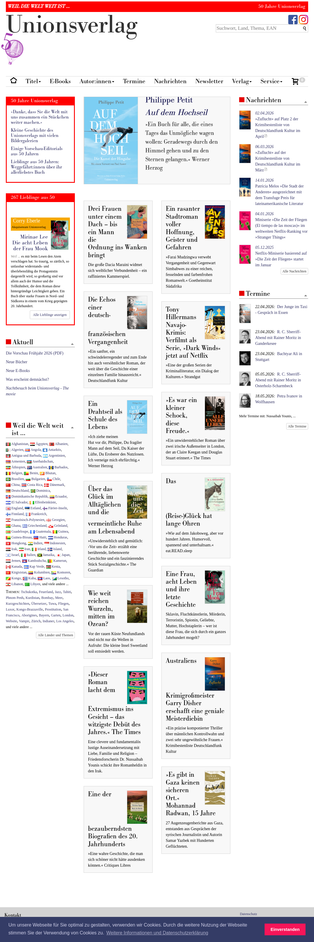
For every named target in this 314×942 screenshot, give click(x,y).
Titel (33, 81)
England (14, 508)
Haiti (40, 537)
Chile (53, 479)
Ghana (13, 526)
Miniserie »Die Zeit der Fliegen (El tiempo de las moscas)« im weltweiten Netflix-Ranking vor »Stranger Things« (281, 225)
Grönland (58, 526)
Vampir (24, 621)
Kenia (53, 566)
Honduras (57, 537)
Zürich (36, 621)
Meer (59, 598)
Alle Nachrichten (294, 271)
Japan (63, 555)
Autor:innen (97, 81)
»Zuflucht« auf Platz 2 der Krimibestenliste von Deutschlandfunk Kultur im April (277, 125)
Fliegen (63, 604)
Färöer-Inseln (55, 508)
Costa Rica (32, 485)
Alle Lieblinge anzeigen (50, 315)
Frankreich (36, 514)
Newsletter (209, 81)
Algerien (14, 450)
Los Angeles (64, 621)
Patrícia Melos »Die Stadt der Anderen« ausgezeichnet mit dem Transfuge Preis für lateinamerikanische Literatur (279, 192)
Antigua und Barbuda (23, 455)
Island (55, 549)
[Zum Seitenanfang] (305, 102)
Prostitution (53, 609)
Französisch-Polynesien (25, 520)
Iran (24, 549)
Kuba (29, 578)
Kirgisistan (16, 572)
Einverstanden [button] (285, 929)
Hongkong (16, 543)
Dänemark (54, 485)
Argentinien (54, 455)
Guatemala (40, 531)
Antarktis (52, 450)
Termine (134, 81)
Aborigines (29, 615)
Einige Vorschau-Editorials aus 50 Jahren (37, 151)
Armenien (15, 461)
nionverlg (71, 38)
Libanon (14, 584)
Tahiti (67, 592)
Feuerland (46, 592)
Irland (39, 549)
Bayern (44, 615)
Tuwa (52, 604)
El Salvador (16, 502)
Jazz (58, 592)
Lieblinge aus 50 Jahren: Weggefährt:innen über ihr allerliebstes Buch (36, 167)
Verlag (242, 81)
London (68, 615)
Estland (33, 508)
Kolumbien (38, 572)
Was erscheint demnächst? (27, 379)
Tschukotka (29, 592)
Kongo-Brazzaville (29, 609)
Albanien (58, 444)
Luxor (10, 609)
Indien (35, 543)
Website (11, 621)
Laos (44, 578)
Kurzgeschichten (17, 604)
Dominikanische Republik (27, 496)
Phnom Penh (14, 598)
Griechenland (35, 526)
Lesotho (60, 578)
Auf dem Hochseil (176, 112)
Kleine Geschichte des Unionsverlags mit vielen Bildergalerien (34, 135)
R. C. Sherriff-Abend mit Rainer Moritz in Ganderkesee (278, 338)
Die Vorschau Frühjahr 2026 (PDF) (34, 353)
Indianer (48, 621)
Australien (37, 467)
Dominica (40, 491)
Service (271, 81)
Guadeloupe (17, 531)
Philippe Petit (169, 100)
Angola (33, 450)
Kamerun (57, 561)
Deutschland (17, 491)
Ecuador (58, 496)
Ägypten (39, 444)
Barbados (58, 467)
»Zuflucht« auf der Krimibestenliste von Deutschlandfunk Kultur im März (277, 158)
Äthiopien (15, 467)
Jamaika (45, 555)
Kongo (13, 578)
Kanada (14, 566)
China (13, 485)
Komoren (60, 572)
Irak (11, 549)
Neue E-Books (18, 371)
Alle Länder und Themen (55, 635)
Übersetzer (38, 604)
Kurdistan (32, 598)
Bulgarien (35, 479)
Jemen (13, 561)
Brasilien (15, 479)
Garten (55, 615)
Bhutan (47, 473)
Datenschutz (248, 914)
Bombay (47, 598)
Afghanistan (17, 444)
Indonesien (54, 543)
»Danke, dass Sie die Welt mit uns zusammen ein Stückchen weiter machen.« (40, 117)
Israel (12, 555)
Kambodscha (34, 561)
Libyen (32, 584)
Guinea (60, 531)
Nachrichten (170, 81)
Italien (28, 555)
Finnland (15, 514)
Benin (31, 473)
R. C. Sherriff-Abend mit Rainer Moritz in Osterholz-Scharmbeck (278, 380)
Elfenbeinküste (43, 502)
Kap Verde (34, 566)
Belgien (14, 473)
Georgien (55, 520)
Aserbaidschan (40, 461)
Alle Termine (297, 426)
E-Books (60, 81)
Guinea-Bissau (19, 537)
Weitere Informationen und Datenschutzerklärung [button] (157, 932)
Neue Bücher (16, 362)
